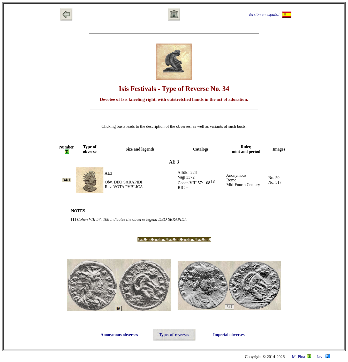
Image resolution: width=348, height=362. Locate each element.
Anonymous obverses (119, 334)
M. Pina (301, 356)
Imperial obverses (229, 334)
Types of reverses (174, 334)
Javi (323, 356)
